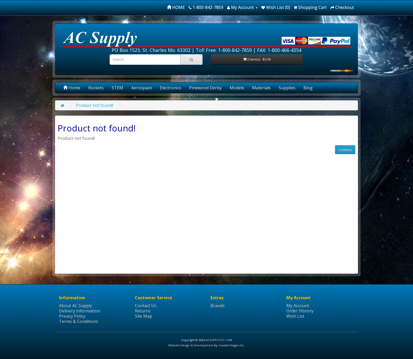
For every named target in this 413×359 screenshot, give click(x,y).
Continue (345, 149)
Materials (261, 88)
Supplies (287, 88)
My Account (297, 305)
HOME (176, 7)
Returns (143, 311)
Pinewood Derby (205, 88)
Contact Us (145, 305)
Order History (299, 311)
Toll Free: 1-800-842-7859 (224, 50)
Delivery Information (79, 311)
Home (71, 88)
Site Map (143, 316)
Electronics (170, 88)
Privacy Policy (72, 316)
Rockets (96, 88)
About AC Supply (75, 305)
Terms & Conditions (78, 321)
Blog (308, 88)
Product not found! (94, 105)
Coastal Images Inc (231, 345)
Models (237, 88)
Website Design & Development (190, 345)
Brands (217, 305)
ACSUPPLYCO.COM (219, 340)
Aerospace (141, 88)
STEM (117, 88)
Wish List (295, 316)
